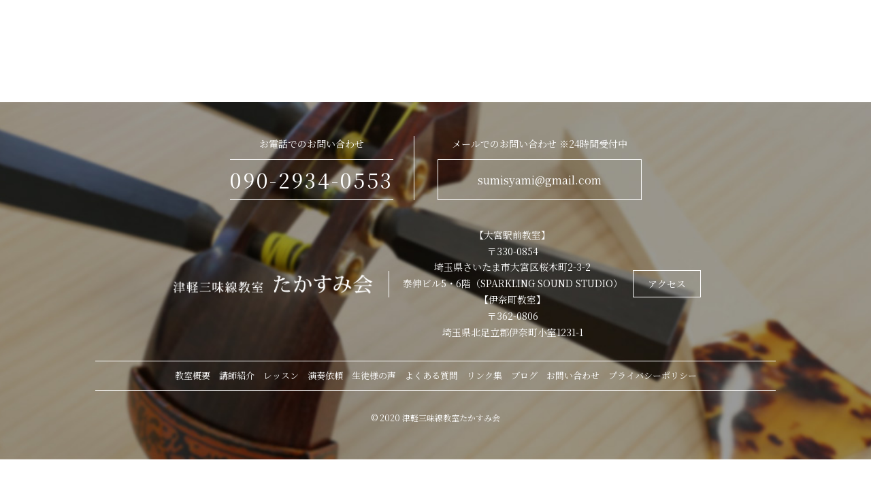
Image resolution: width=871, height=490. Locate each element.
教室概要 (192, 375)
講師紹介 (236, 375)
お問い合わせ (572, 375)
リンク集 (484, 375)
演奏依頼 (325, 375)
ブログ (524, 375)
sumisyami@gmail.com (540, 180)
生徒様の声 (374, 375)
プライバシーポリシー (652, 375)
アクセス (667, 284)
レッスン (281, 375)
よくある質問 (431, 375)
